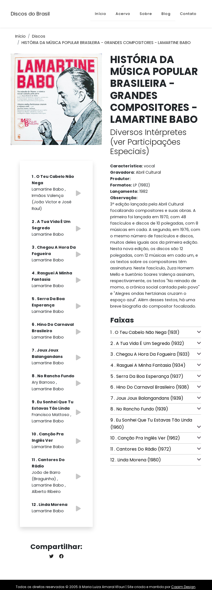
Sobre (146, 13)
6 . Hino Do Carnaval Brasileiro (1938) (155, 387)
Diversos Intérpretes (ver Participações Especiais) (148, 142)
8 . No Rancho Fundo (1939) (155, 409)
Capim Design (183, 586)
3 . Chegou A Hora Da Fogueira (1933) (155, 354)
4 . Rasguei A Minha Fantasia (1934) (155, 365)
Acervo (123, 13)
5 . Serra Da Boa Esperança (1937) (155, 376)
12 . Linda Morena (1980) (155, 459)
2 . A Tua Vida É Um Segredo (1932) (155, 343)
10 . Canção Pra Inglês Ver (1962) (155, 438)
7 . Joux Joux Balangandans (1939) (155, 398)
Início (100, 13)
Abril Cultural (148, 172)
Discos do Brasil (30, 13)
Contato (188, 13)
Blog (166, 13)
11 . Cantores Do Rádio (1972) (155, 449)
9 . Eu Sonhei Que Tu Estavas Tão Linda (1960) (155, 423)
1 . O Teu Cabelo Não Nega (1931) (155, 332)
